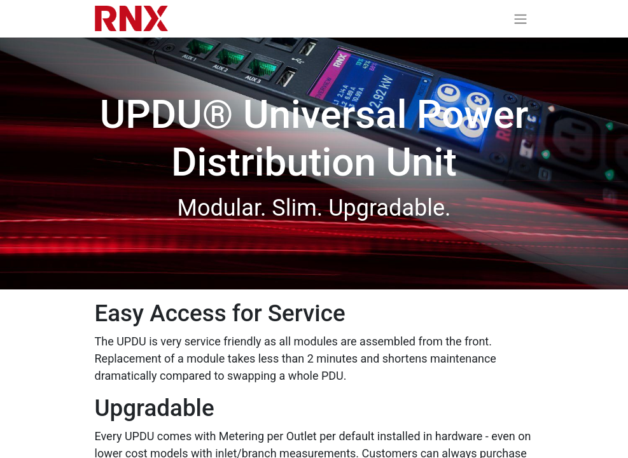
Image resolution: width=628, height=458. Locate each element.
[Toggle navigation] (520, 18)
